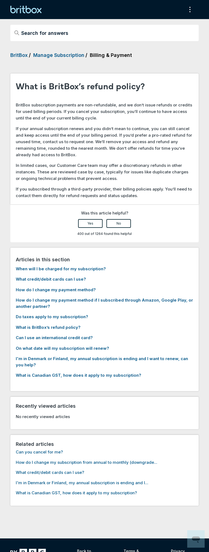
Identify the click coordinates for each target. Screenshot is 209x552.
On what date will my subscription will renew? (62, 348)
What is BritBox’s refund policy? (48, 327)
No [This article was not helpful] (118, 223)
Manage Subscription (58, 55)
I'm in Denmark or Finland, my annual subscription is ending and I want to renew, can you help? (102, 361)
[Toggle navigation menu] (189, 10)
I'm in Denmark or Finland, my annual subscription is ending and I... (82, 482)
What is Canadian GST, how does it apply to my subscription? (78, 375)
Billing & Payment (111, 55)
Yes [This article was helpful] (90, 223)
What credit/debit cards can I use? (51, 279)
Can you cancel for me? (39, 452)
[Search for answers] (104, 33)
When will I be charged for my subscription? (61, 268)
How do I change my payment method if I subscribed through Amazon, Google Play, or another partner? (104, 303)
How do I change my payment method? (56, 289)
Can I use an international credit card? (54, 337)
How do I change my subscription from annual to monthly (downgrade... (86, 462)
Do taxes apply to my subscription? (52, 316)
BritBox (19, 55)
